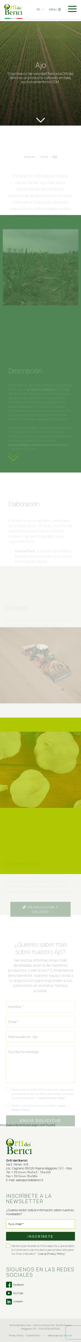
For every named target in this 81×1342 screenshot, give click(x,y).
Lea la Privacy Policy (51, 1254)
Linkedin (14, 1302)
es (38, 9)
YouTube (14, 1293)
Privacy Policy (16, 1335)
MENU (55, 9)
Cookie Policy (33, 1335)
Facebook (15, 1285)
